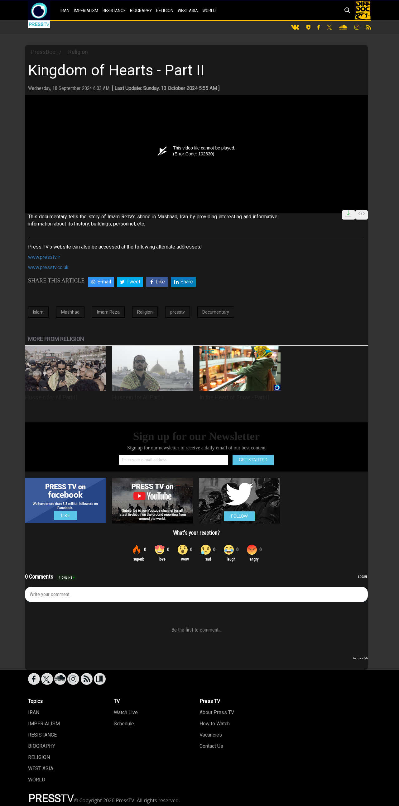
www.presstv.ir (44, 257)
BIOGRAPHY (141, 10)
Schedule (124, 724)
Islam (38, 312)
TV (117, 701)
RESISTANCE (114, 10)
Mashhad (70, 312)
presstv (177, 312)
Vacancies (211, 735)
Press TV (210, 701)
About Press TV (217, 712)
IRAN (65, 10)
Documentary (215, 312)
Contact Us (211, 746)
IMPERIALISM (86, 10)
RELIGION (164, 10)
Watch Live (126, 712)
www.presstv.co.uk (48, 267)
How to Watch (215, 724)
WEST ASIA (188, 10)
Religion (78, 52)
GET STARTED (253, 460)
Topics (35, 701)
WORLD (209, 10)
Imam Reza (108, 312)
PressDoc (43, 52)
